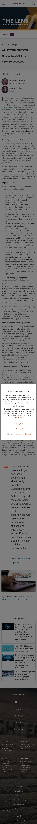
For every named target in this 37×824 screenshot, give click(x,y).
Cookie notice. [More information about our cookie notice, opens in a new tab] (19, 417)
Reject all (19, 429)
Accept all (19, 424)
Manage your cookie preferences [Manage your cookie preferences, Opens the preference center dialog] (19, 434)
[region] (18, 412)
